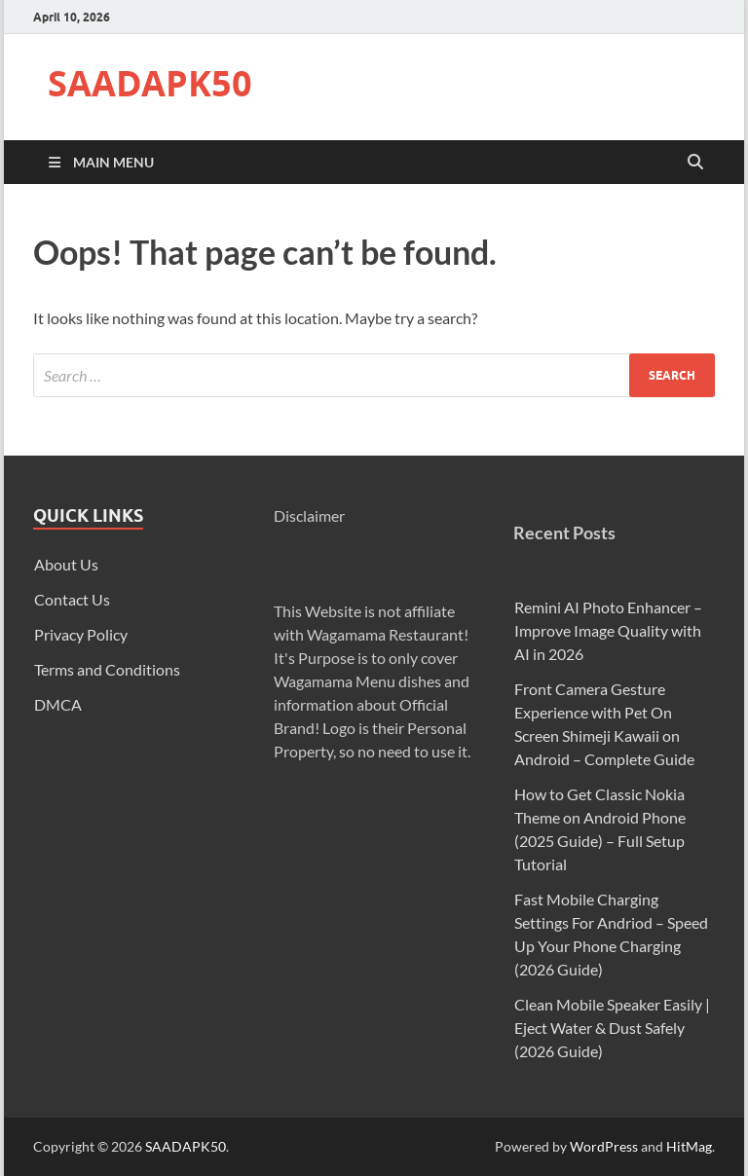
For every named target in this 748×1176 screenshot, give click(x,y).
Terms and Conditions (107, 669)
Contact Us (72, 599)
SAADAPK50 (150, 83)
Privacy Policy (81, 634)
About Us (66, 564)
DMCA (58, 704)
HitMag (689, 1146)
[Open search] (695, 162)
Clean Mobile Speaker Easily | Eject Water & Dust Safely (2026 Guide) (612, 1027)
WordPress (604, 1146)
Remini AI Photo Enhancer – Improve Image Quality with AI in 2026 (608, 630)
